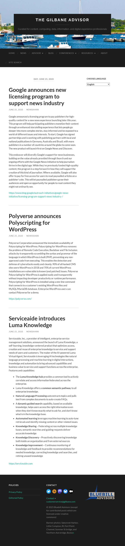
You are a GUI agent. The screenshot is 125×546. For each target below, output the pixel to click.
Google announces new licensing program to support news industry (37, 96)
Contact (50, 498)
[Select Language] (98, 84)
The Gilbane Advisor (62, 20)
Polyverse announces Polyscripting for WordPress (35, 223)
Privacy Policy (15, 492)
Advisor (36, 53)
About (104, 53)
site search (15, 62)
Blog (51, 53)
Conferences (66, 53)
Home (12, 53)
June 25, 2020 (16, 109)
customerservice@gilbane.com (60, 501)
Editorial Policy (16, 497)
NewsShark (32, 109)
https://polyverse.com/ (20, 298)
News (23, 53)
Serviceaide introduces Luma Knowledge (37, 321)
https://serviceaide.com (21, 463)
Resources (87, 53)
